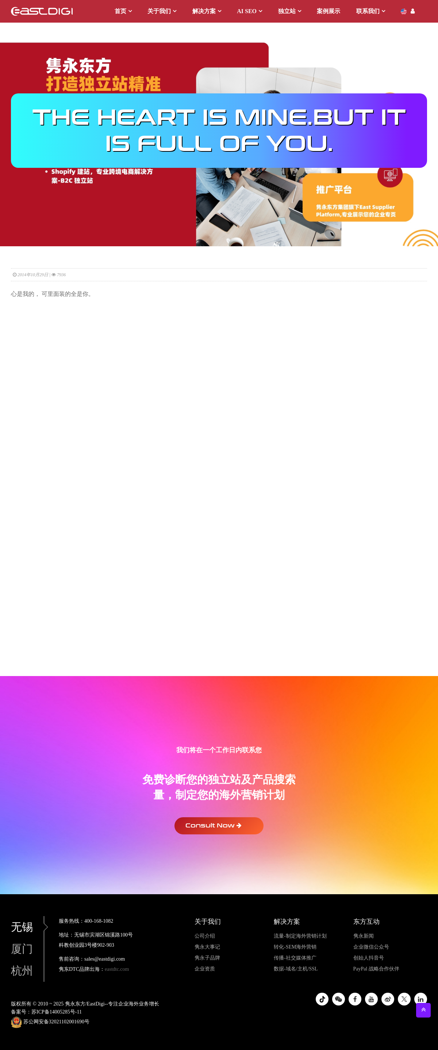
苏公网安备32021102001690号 (50, 1022)
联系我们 (368, 11)
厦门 (22, 949)
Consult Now (213, 825)
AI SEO (247, 11)
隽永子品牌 (207, 958)
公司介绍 (205, 936)
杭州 (22, 971)
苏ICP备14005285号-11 (56, 1012)
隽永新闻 (363, 936)
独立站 (287, 11)
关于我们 (159, 11)
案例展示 (328, 11)
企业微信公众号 (371, 947)
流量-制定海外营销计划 (300, 936)
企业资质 (205, 969)
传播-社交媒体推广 (295, 958)
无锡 (27, 927)
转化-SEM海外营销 (295, 947)
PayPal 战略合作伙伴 (376, 969)
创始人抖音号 (368, 958)
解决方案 (204, 11)
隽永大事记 (207, 947)
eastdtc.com (117, 969)
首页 (120, 11)
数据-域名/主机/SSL (296, 969)
